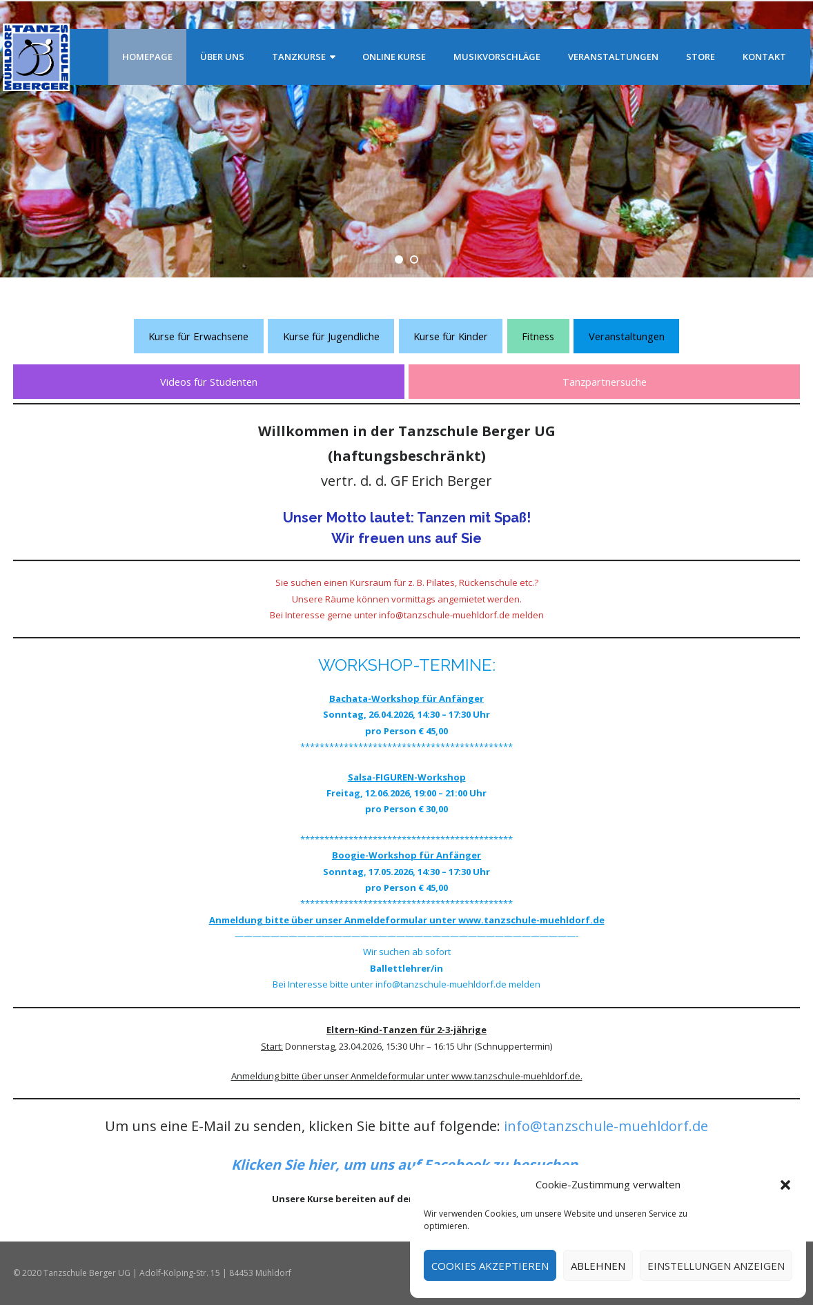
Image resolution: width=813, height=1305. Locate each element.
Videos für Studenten (208, 382)
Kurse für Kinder (450, 336)
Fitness (538, 336)
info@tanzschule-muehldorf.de (606, 1126)
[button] (785, 1185)
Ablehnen (598, 1266)
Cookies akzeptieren (490, 1266)
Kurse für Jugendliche (331, 336)
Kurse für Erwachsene (198, 336)
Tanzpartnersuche (604, 382)
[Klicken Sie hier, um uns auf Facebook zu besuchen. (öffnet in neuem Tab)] (406, 1164)
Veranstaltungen (627, 336)
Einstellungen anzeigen (716, 1266)
